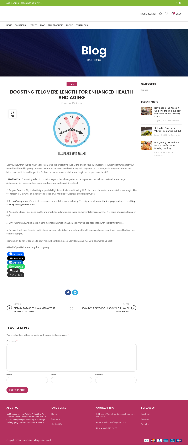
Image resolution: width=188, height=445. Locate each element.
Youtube (145, 424)
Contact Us (56, 424)
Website (99, 374)
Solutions (55, 419)
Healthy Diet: (14, 179)
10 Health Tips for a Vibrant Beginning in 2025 (168, 129)
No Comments (173, 121)
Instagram (145, 419)
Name (9, 374)
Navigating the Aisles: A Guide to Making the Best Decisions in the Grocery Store (167, 112)
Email (53, 374)
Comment (11, 341)
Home (89, 60)
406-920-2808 (110, 428)
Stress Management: (19, 201)
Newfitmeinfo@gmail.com (114, 422)
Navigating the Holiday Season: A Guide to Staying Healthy (166, 145)
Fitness (97, 60)
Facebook (145, 414)
